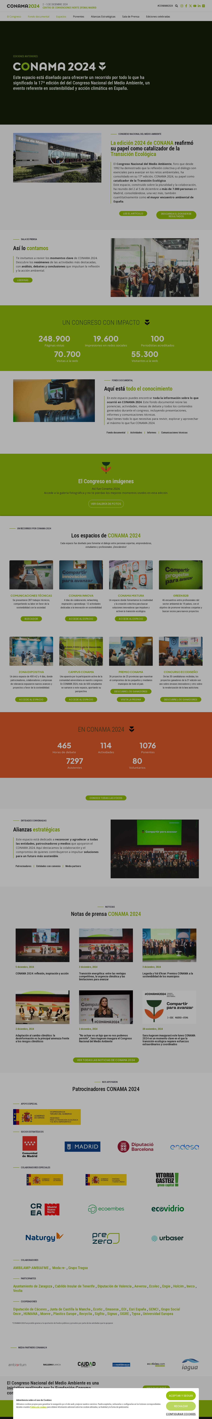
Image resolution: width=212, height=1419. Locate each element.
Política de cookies (38, 1407)
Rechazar (181, 1406)
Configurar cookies (181, 1414)
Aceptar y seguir (181, 1395)
